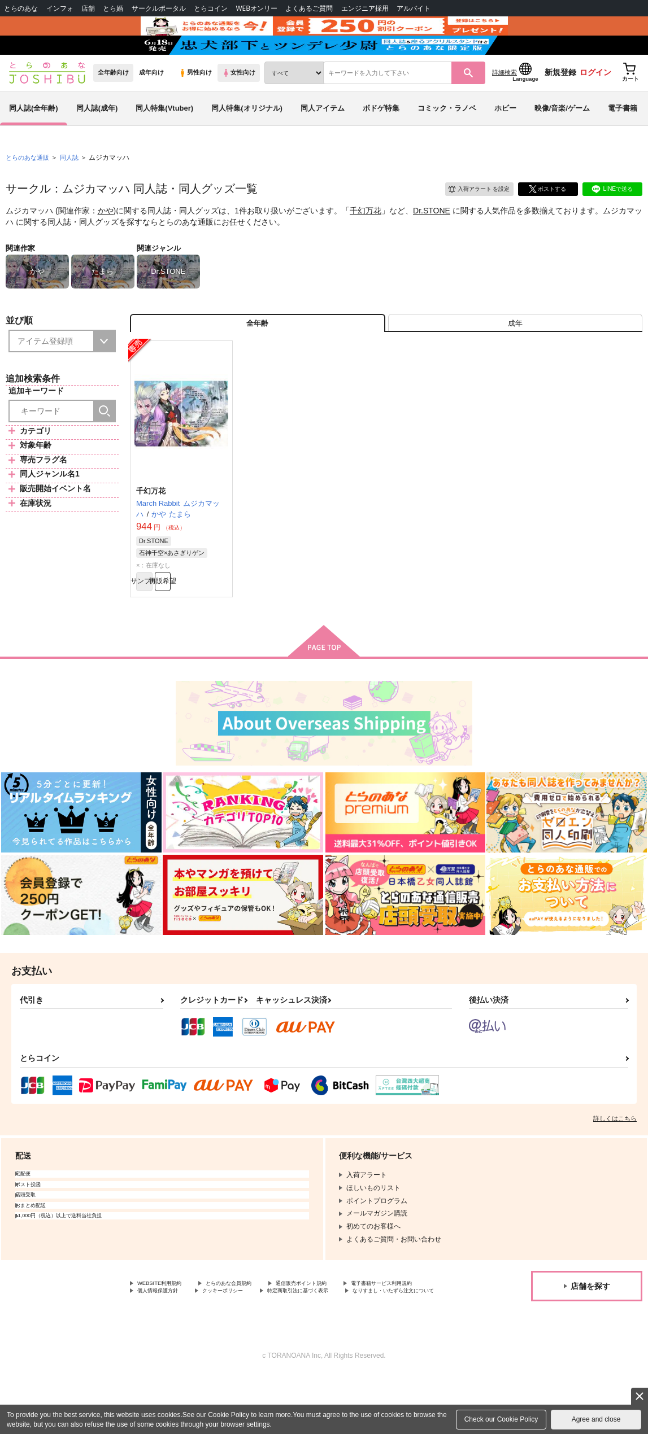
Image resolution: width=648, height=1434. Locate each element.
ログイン (595, 102)
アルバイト (413, 8)
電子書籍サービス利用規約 (178, 1339)
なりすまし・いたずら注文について (297, 1348)
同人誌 (74, 187)
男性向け (195, 102)
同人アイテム (323, 137)
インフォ (59, 8)
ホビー (505, 137)
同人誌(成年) (97, 137)
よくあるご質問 (309, 8)
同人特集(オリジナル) (246, 137)
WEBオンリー (256, 8)
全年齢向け (113, 102)
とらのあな (21, 8)
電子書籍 (622, 137)
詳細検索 (504, 102)
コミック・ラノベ (446, 137)
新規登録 (560, 102)
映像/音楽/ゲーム (562, 137)
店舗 (88, 8)
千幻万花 (365, 240)
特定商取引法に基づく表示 (178, 1348)
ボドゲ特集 (381, 137)
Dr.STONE (431, 240)
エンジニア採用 (365, 8)
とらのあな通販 (29, 187)
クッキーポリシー (348, 1339)
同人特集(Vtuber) (164, 137)
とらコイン (211, 8)
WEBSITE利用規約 (166, 1329)
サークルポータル (159, 8)
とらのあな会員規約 (249, 1329)
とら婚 (113, 8)
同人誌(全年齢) (33, 137)
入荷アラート (470, 217)
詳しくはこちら (615, 1163)
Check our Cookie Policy (501, 1419)
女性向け (238, 102)
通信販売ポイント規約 (338, 1329)
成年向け (151, 102)
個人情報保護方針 (270, 1339)
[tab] (515, 357)
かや (106, 240)
